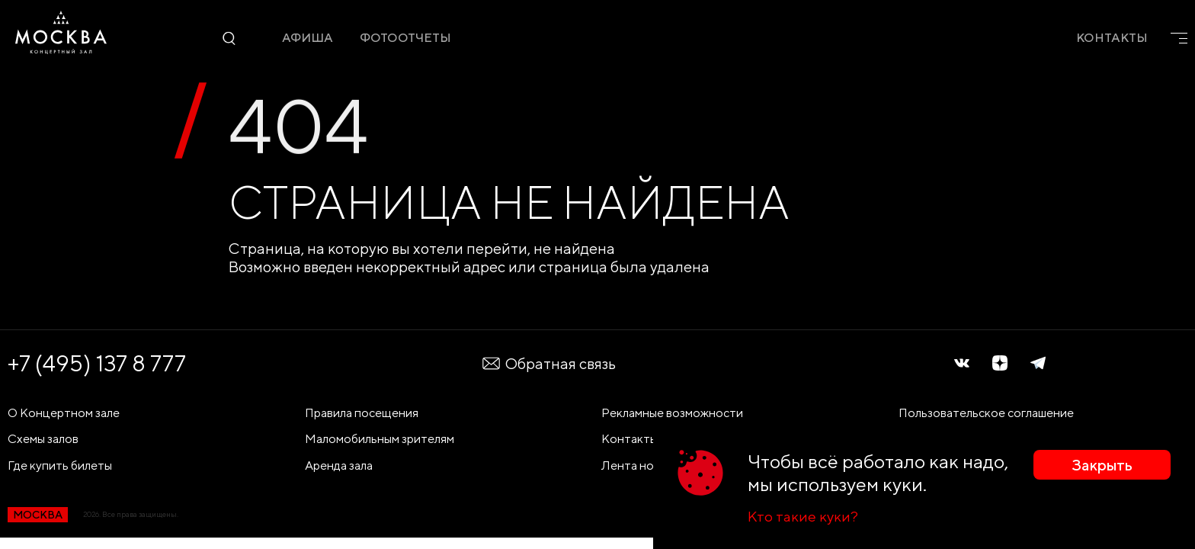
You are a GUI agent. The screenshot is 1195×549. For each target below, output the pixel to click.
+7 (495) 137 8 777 (97, 363)
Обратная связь (548, 363)
